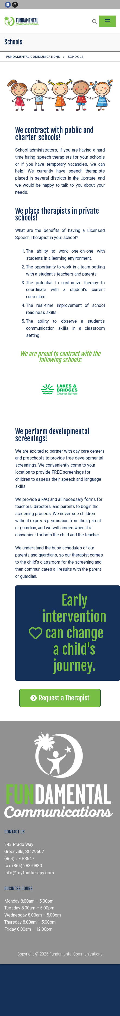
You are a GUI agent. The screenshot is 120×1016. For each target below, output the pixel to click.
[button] (67, 633)
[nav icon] (107, 21)
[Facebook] (8, 5)
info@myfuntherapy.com (29, 872)
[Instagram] (15, 5)
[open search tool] (94, 21)
